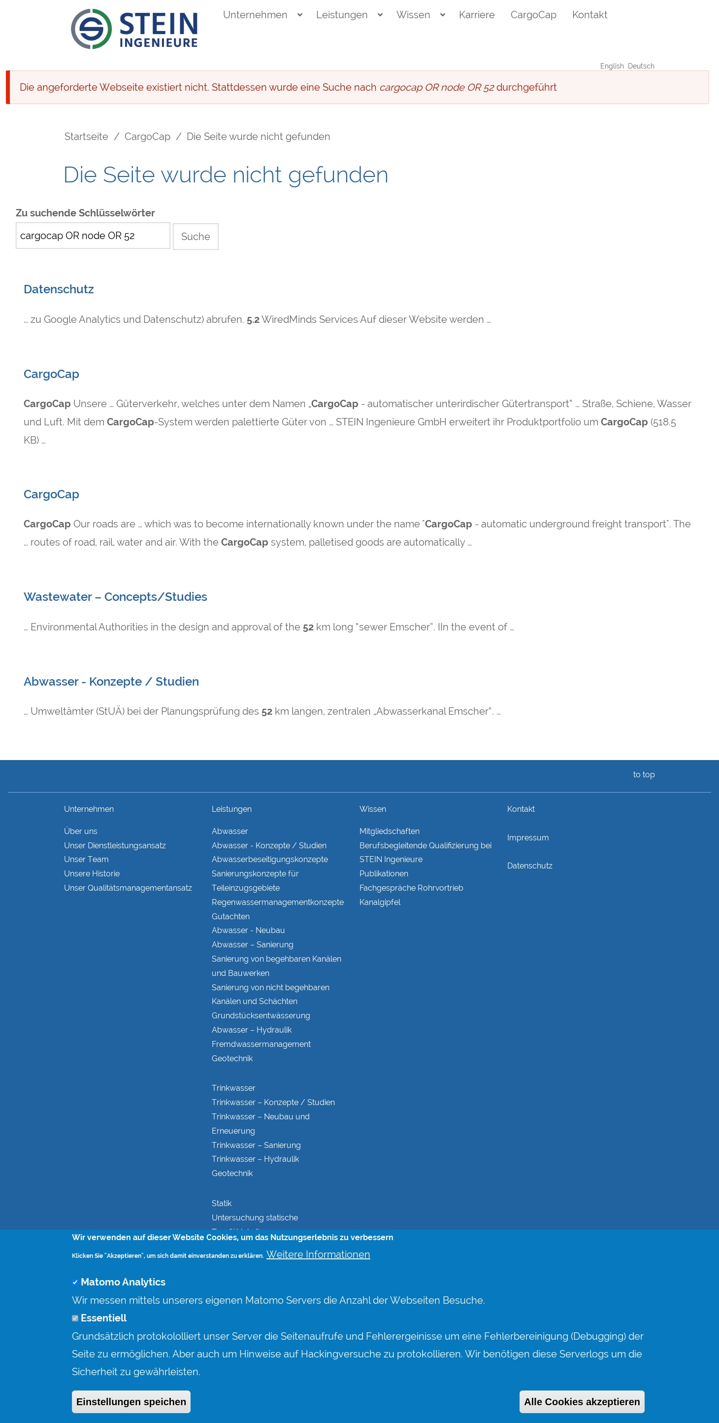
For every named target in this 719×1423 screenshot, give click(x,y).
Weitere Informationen (318, 1275)
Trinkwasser (234, 1088)
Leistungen (342, 15)
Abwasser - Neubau (248, 930)
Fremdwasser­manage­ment (261, 1044)
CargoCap (533, 15)
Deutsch (641, 66)
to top (642, 774)
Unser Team (86, 859)
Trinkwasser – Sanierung (256, 1145)
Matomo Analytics (123, 1302)
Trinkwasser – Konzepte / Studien (273, 1102)
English (612, 66)
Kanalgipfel (380, 902)
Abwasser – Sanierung (253, 944)
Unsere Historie (92, 873)
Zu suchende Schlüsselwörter (85, 213)
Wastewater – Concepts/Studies (115, 597)
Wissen (413, 15)
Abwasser (230, 831)
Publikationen (384, 873)
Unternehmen (255, 15)
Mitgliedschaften (390, 831)
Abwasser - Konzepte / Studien (111, 682)
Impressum (528, 837)
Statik (221, 1203)
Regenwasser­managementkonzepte (278, 902)
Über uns (81, 831)
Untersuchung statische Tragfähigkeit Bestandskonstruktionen (255, 1232)
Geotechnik (232, 1058)
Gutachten (231, 916)
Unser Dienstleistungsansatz (115, 845)
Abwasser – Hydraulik (252, 1030)
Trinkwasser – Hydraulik (255, 1159)
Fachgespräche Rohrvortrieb (411, 888)
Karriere (477, 15)
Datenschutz (59, 289)
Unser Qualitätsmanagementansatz (128, 888)
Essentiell (104, 1338)
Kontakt (590, 15)
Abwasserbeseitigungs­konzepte (270, 859)
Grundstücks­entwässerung (261, 1015)
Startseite (86, 136)
